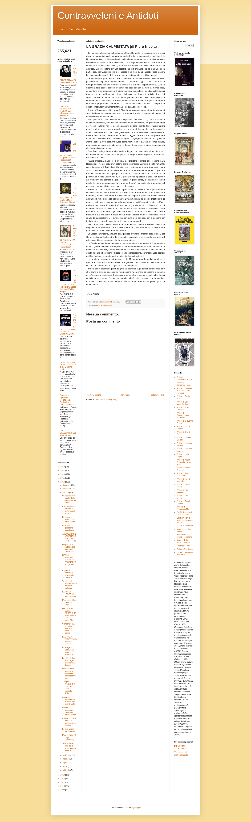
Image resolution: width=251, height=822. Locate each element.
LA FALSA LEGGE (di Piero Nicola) (69, 594)
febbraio (66, 770)
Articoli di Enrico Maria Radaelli (183, 403)
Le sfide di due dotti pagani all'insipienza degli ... (69, 661)
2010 (63, 786)
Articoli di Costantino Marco (184, 378)
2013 (63, 775)
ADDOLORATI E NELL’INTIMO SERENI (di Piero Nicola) (69, 537)
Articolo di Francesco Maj (183, 508)
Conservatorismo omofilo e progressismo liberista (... (69, 721)
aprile (65, 766)
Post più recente (94, 395)
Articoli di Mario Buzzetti (183, 469)
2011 (63, 782)
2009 (63, 790)
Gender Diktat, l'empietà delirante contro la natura (68, 628)
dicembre (67, 485)
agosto (66, 759)
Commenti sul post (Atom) (106, 399)
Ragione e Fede (183, 546)
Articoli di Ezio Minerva (183, 408)
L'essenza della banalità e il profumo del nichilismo (68, 510)
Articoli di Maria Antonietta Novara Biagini (184, 462)
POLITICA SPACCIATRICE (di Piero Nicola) (68, 433)
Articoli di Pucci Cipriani (183, 502)
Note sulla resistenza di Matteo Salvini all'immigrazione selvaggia (67, 111)
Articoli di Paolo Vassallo (183, 480)
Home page (125, 395)
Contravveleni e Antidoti (107, 15)
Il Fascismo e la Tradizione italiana (184, 536)
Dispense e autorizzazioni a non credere (69, 519)
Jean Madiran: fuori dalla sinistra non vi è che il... (69, 746)
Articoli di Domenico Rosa (183, 384)
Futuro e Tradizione (185, 526)
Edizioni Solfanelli (182, 747)
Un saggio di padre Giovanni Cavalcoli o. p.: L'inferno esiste (68, 365)
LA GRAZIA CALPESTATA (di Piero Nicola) (69, 640)
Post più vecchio (157, 395)
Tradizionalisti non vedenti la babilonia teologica (69, 584)
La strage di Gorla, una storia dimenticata (68, 650)
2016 (63, 474)
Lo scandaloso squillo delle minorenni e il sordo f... (69, 499)
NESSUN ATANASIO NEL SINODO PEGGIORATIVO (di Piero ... (69, 561)
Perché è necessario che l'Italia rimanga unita (69, 711)
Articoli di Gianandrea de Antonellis (183, 415)
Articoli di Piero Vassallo (183, 491)
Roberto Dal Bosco (185, 549)
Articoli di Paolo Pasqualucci (183, 474)
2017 (63, 470)
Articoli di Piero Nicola (103, 306)
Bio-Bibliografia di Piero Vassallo (184, 513)
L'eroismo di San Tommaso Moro (69, 602)
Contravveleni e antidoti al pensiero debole (185, 520)
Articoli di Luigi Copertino (183, 455)
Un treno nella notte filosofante (185, 553)
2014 (63, 482)
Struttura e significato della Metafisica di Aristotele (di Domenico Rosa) (67, 400)
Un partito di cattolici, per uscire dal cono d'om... (68, 548)
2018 (63, 467)
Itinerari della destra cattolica (183, 541)
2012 (63, 778)
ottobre (66, 492)
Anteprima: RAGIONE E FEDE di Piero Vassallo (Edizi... (68, 687)
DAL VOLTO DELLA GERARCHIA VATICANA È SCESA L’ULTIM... (69, 614)
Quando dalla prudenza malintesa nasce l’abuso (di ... (69, 673)
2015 (63, 478)
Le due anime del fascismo (68, 730)
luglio (65, 763)
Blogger (137, 808)
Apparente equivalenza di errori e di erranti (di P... (69, 700)
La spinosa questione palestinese (68, 527)
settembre (67, 755)
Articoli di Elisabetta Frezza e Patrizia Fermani (185, 390)
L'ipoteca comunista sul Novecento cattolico (69, 574)
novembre (67, 489)
